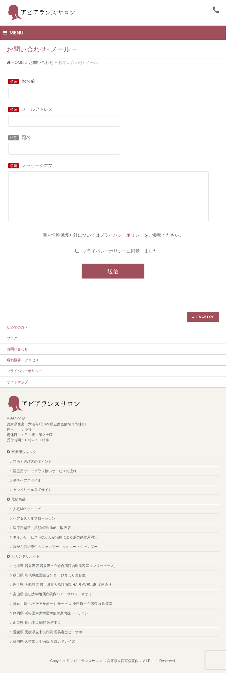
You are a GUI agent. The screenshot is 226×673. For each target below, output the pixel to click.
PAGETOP (205, 317)
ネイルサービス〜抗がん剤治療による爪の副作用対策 (55, 537)
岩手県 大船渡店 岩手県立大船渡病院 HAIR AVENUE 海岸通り (62, 585)
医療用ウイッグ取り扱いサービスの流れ (45, 471)
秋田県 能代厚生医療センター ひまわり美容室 (49, 575)
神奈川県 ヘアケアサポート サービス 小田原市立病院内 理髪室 (62, 604)
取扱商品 (18, 499)
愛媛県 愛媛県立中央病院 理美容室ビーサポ (47, 632)
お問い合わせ (17, 349)
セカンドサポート (25, 556)
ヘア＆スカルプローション (34, 518)
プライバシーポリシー (24, 371)
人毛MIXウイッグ (27, 509)
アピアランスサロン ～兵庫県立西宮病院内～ (106, 661)
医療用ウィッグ (23, 452)
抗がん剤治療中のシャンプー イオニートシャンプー (55, 547)
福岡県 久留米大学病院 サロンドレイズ (44, 641)
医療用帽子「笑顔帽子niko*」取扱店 (41, 528)
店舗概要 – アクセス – (24, 360)
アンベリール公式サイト (32, 490)
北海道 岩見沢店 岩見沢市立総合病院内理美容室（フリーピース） (65, 566)
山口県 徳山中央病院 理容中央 (37, 623)
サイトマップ (17, 382)
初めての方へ (17, 327)
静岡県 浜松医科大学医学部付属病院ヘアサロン (50, 613)
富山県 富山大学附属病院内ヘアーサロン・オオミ (52, 594)
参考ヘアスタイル (27, 480)
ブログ (12, 338)
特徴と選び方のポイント (32, 462)
